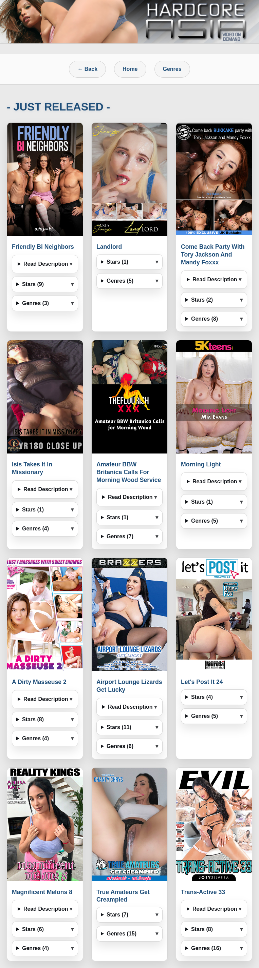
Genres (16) (206, 948)
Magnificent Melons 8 (42, 892)
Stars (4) (202, 697)
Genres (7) (120, 536)
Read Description (45, 264)
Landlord (109, 246)
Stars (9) (33, 284)
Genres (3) (35, 303)
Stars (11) (119, 727)
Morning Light (201, 464)
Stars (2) (202, 300)
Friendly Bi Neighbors (43, 246)
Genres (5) (120, 281)
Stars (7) (117, 914)
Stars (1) (117, 262)
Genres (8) (204, 319)
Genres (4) (35, 528)
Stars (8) (33, 719)
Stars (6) (33, 929)
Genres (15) (121, 933)
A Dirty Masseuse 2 (39, 682)
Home (130, 69)
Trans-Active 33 (203, 892)
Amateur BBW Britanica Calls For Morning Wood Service (128, 472)
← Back (87, 69)
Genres (172, 69)
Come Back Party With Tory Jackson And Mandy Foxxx (213, 254)
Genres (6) (120, 746)
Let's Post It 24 (202, 682)
